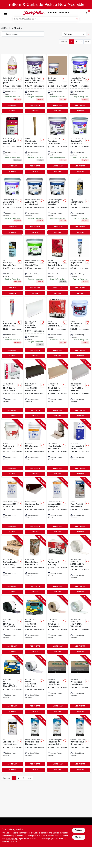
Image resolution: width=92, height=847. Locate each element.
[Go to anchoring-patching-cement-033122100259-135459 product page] (57, 565)
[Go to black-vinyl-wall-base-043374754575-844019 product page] (12, 389)
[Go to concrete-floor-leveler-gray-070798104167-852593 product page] (12, 744)
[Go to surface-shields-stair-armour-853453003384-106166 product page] (12, 565)
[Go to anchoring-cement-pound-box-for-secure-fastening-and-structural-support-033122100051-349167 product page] (57, 266)
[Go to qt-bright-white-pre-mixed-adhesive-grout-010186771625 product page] (57, 205)
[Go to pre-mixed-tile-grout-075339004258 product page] (12, 328)
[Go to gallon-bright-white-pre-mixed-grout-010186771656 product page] (80, 84)
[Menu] (5, 14)
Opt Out (78, 837)
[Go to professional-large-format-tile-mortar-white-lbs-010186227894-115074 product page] (80, 685)
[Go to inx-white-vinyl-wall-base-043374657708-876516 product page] (80, 565)
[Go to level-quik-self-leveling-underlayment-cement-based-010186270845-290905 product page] (12, 145)
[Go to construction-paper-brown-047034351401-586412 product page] (35, 145)
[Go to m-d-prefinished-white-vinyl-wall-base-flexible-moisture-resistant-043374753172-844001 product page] (35, 328)
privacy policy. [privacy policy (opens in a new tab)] (12, 839)
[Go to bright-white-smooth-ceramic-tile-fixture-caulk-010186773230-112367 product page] (80, 266)
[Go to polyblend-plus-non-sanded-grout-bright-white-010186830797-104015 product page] (80, 744)
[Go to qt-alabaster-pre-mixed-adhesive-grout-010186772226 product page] (35, 205)
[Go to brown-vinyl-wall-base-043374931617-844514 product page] (35, 625)
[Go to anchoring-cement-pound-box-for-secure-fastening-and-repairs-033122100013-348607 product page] (57, 328)
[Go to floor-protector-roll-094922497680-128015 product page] (57, 448)
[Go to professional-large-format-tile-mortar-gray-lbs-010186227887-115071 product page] (57, 685)
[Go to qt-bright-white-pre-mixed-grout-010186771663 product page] (12, 205)
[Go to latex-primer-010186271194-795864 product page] (12, 84)
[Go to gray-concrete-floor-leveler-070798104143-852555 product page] (12, 266)
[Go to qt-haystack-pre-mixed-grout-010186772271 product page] (80, 145)
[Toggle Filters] (89, 34)
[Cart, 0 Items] (87, 12)
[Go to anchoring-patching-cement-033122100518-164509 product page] (12, 448)
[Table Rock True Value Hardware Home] (34, 13)
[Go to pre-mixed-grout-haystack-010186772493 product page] (57, 84)
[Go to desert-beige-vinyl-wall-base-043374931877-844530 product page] (57, 625)
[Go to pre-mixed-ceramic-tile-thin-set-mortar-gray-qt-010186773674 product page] (35, 266)
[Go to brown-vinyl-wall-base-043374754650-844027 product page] (35, 389)
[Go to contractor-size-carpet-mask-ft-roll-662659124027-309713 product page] (35, 506)
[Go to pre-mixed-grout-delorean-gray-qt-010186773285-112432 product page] (57, 145)
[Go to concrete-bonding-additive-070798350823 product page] (80, 205)
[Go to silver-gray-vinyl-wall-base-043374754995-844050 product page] (80, 389)
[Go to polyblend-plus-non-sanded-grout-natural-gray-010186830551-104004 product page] (35, 744)
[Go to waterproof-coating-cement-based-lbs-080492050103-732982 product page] (35, 448)
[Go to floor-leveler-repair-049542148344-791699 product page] (80, 448)
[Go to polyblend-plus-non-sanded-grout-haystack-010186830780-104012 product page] (57, 744)
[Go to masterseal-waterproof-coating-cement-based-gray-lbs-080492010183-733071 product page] (57, 506)
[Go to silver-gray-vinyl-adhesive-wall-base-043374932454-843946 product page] (35, 685)
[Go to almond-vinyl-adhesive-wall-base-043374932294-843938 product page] (12, 685)
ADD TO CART (12, 105)
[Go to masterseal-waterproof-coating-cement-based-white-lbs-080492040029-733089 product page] (12, 506)
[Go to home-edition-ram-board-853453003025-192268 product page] (35, 565)
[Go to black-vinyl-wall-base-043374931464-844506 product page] (12, 625)
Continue (78, 830)
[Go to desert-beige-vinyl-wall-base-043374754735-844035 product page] (57, 389)
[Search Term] (46, 19)
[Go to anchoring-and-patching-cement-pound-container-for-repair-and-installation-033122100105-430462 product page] (80, 328)
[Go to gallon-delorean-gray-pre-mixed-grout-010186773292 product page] (35, 84)
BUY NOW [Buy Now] (12, 111)
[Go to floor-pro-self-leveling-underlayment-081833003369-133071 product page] (80, 506)
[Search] (77, 19)
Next (87, 42)
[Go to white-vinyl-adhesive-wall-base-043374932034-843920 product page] (80, 625)
